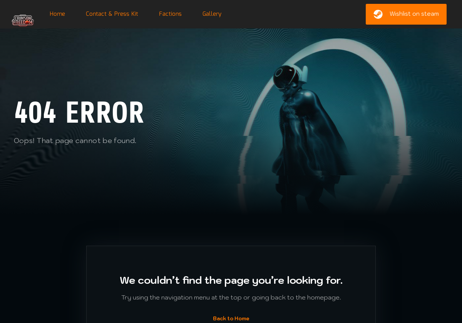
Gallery (212, 14)
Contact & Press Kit (112, 14)
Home (57, 14)
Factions (170, 14)
